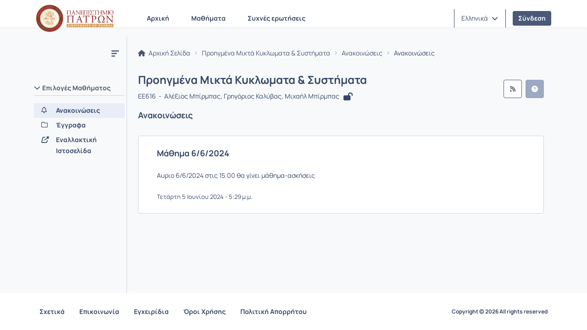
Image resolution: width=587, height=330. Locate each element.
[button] (479, 18)
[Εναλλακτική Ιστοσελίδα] (79, 145)
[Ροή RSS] (513, 89)
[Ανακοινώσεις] (79, 110)
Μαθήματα (208, 18)
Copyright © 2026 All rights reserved (500, 311)
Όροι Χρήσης (204, 311)
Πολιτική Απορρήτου (273, 311)
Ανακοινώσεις (362, 53)
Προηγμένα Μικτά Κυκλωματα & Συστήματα (266, 53)
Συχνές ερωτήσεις (276, 18)
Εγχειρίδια (151, 311)
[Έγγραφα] (79, 125)
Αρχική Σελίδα (164, 53)
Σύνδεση (532, 18)
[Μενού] (115, 53)
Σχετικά (52, 311)
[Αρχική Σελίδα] (75, 18)
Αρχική (158, 18)
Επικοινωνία (99, 311)
